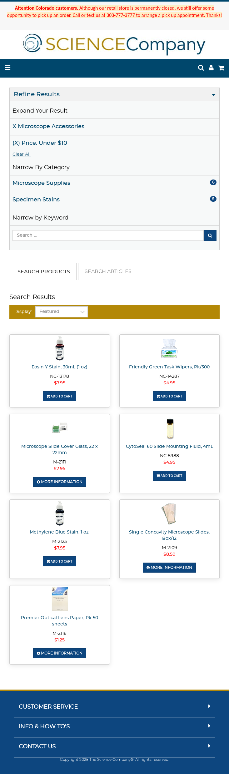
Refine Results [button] (37, 94)
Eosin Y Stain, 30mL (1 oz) (59, 367)
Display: (23, 312)
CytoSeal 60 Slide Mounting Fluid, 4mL (169, 446)
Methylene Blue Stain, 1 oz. (59, 532)
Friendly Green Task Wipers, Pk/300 (169, 367)
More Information (59, 482)
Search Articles (108, 271)
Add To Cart (59, 396)
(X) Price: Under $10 (39, 143)
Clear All (21, 154)
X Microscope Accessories (48, 126)
